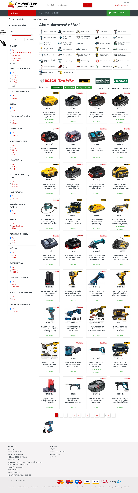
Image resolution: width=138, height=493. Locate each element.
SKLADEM (113, 88)
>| (113, 415)
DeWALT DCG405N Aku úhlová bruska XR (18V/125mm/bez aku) (120, 222)
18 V (15, 75)
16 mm (15, 186)
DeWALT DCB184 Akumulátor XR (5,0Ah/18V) (49, 115)
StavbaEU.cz (21, 481)
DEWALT (16, 58)
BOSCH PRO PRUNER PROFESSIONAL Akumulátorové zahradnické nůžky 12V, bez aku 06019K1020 (96, 295)
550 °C (15, 198)
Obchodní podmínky (15, 454)
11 (102, 415)
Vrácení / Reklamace (15, 467)
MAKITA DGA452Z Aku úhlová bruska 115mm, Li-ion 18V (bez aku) (97, 257)
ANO (14, 213)
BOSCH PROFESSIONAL (21, 53)
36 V (14, 80)
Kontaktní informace (16, 452)
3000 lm (15, 272)
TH (14, 148)
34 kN (14, 169)
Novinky (53, 457)
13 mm (15, 184)
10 (97, 415)
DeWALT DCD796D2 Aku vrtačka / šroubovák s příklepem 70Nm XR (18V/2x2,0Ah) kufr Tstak (73, 224)
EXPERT (15, 286)
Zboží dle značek (14, 472)
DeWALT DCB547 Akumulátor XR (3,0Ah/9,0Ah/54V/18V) (120, 186)
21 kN (14, 167)
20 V (14, 82)
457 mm (15, 123)
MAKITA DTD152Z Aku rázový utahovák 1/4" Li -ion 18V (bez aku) (49, 329)
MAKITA (16, 55)
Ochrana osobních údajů (17, 457)
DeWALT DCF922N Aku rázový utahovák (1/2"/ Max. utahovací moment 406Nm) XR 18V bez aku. (72, 295)
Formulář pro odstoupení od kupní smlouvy (25, 462)
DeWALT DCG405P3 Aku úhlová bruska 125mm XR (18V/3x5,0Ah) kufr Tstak (49, 366)
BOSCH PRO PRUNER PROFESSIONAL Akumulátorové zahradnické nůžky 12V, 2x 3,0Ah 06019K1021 (73, 331)
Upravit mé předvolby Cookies (19, 475)
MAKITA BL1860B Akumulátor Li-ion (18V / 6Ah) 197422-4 (73, 115)
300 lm (15, 270)
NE (13, 241)
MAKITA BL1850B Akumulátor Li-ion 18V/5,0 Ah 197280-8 (96, 115)
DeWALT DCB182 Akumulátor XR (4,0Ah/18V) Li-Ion (49, 186)
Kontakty (55, 13)
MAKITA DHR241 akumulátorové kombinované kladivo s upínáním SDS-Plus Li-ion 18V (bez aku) (73, 402)
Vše (13, 50)
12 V (14, 77)
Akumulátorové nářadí (40, 19)
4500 (14, 98)
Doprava (47, 13)
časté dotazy (127, 2)
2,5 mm (15, 135)
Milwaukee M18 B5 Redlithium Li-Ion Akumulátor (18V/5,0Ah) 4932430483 (73, 152)
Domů (40, 13)
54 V (14, 84)
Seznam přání (55, 454)
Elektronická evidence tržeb (19, 465)
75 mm (15, 311)
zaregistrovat (125, 5)
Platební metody (14, 459)
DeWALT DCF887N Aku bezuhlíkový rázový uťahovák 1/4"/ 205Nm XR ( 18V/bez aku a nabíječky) (120, 295)
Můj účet (53, 449)
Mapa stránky (13, 470)
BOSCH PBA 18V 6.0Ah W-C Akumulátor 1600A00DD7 (96, 400)
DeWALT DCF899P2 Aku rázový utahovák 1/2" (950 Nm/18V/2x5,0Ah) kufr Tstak (120, 331)
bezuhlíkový (17, 226)
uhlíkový (15, 228)
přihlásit (117, 5)
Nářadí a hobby (22, 19)
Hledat (87, 5)
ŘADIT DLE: (44, 87)
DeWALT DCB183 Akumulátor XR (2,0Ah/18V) (96, 222)
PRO (14, 284)
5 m (14, 110)
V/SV (14, 150)
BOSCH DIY (17, 61)
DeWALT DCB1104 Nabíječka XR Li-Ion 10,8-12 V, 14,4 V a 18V (120, 257)
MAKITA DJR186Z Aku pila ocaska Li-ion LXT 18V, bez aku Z (96, 364)
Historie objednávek (57, 452)
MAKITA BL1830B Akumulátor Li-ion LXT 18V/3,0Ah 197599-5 (120, 115)
